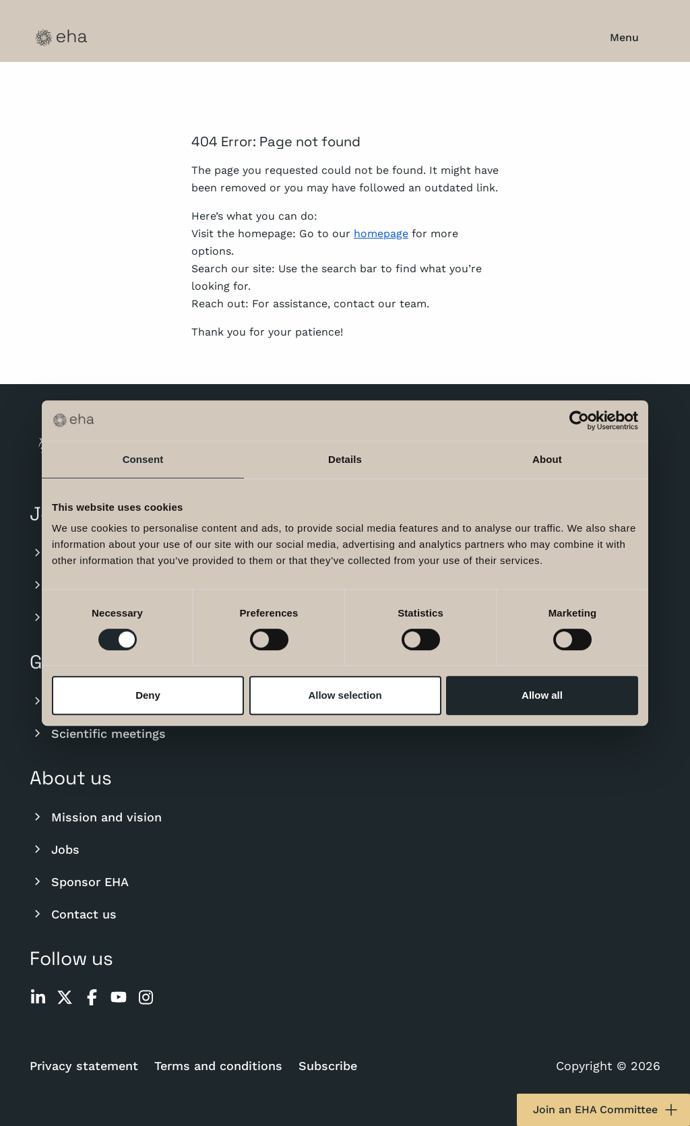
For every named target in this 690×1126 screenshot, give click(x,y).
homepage (381, 233)
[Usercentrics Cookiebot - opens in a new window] (579, 420)
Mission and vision (96, 817)
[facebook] (92, 997)
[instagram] (145, 997)
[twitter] (65, 997)
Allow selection (344, 695)
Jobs (55, 849)
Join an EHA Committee (606, 1110)
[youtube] (119, 997)
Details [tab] (345, 459)
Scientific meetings (98, 733)
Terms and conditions (218, 1066)
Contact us (73, 914)
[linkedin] (38, 997)
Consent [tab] (143, 459)
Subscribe (328, 1066)
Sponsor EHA (79, 881)
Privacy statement (84, 1066)
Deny (147, 695)
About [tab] (547, 459)
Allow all (542, 695)
